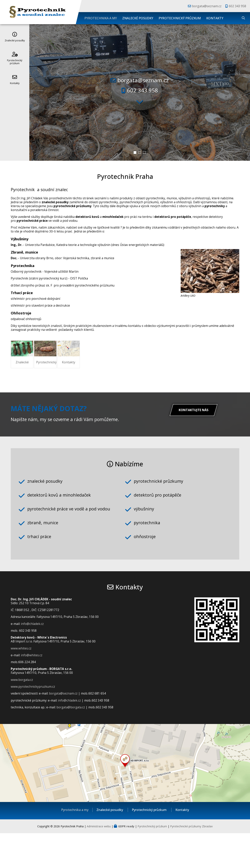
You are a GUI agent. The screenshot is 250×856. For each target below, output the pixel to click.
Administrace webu (99, 849)
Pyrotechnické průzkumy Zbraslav (191, 849)
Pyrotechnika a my (100, 18)
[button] (135, 152)
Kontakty (214, 18)
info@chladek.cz (32, 646)
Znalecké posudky (137, 18)
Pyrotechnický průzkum (180, 18)
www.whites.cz (21, 671)
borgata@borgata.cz (70, 730)
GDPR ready (126, 849)
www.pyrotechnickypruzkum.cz (33, 709)
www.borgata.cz (22, 702)
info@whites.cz (31, 678)
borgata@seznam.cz (206, 6)
